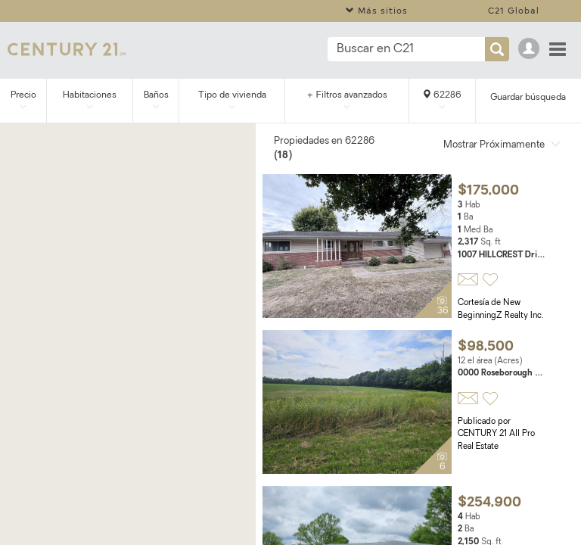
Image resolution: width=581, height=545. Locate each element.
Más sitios (377, 10)
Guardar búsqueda (528, 97)
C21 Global (513, 10)
